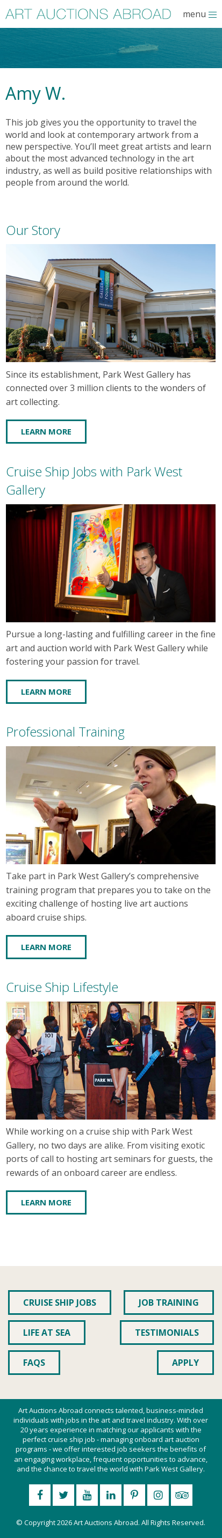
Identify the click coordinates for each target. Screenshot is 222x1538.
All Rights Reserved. (173, 1522)
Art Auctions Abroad (106, 1522)
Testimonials (167, 1332)
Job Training (169, 1302)
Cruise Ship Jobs (59, 1302)
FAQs (34, 1362)
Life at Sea (46, 1332)
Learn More (46, 431)
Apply (185, 1362)
